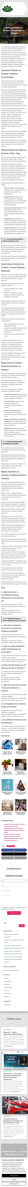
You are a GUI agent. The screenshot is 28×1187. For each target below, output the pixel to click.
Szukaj (5, 923)
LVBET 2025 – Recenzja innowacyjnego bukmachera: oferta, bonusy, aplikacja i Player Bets (13, 959)
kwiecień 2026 (7, 981)
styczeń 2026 (7, 984)
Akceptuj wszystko (14, 1175)
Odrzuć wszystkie (14, 1183)
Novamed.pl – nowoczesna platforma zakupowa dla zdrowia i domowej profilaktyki (12, 1076)
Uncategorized (11, 846)
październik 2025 (8, 987)
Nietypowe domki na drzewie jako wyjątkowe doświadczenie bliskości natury (14, 830)
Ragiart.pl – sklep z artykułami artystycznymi (12, 1033)
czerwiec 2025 (7, 993)
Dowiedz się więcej (8, 1046)
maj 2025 (6, 996)
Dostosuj (14, 1179)
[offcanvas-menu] (25, 12)
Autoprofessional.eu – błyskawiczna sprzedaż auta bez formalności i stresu (13, 1121)
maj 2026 (6, 978)
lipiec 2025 (6, 990)
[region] (14, 1172)
